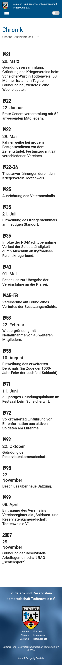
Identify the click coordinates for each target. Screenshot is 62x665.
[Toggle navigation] (6, 14)
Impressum (39, 635)
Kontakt (37, 631)
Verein (25, 631)
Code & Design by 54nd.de (31, 658)
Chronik (25, 635)
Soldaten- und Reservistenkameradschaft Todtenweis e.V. (31, 647)
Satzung (24, 638)
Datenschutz (40, 638)
